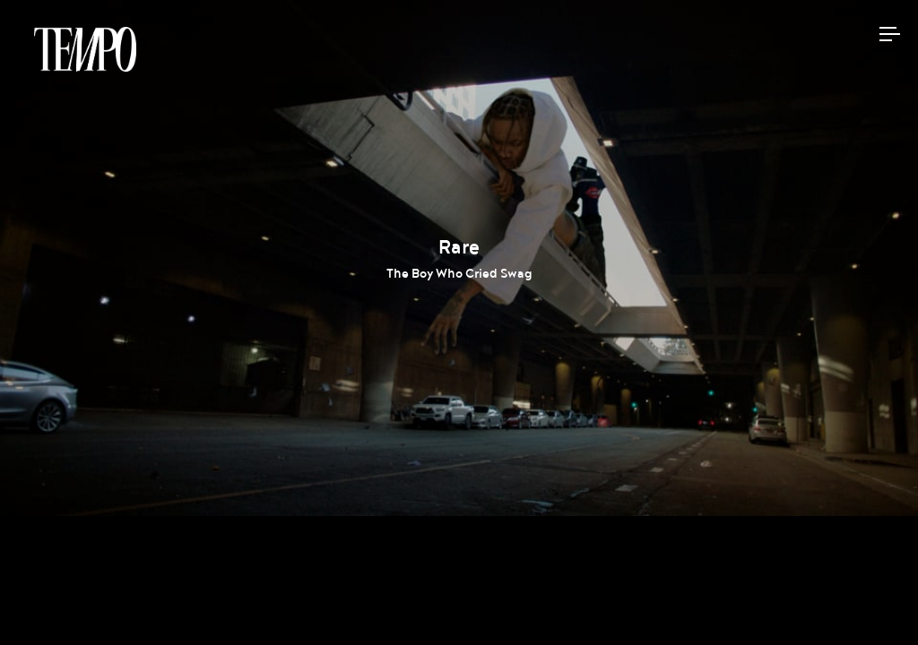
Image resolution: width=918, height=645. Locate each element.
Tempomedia (85, 49)
